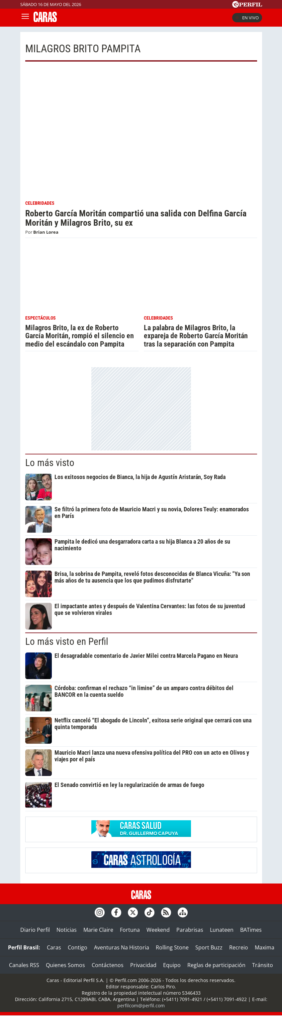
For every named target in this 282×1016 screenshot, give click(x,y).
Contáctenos (108, 965)
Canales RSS (24, 965)
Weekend (158, 929)
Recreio (238, 947)
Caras (54, 947)
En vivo (247, 18)
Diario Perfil (35, 929)
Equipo (172, 965)
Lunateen (222, 929)
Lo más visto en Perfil (66, 641)
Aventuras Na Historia (121, 947)
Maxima (264, 947)
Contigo (77, 947)
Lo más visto (49, 462)
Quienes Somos (65, 965)
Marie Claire (98, 929)
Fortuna (130, 929)
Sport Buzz (209, 947)
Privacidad (143, 965)
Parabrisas (189, 929)
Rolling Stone (172, 947)
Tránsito (262, 965)
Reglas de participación (216, 965)
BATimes (251, 929)
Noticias (66, 929)
